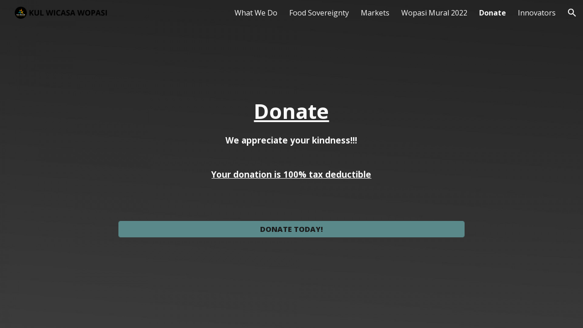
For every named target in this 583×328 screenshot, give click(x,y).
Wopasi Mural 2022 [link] (434, 13)
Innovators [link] (537, 13)
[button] (572, 13)
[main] (291, 156)
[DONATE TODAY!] (291, 229)
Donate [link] (492, 13)
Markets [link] (375, 13)
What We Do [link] (256, 13)
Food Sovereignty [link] (319, 13)
